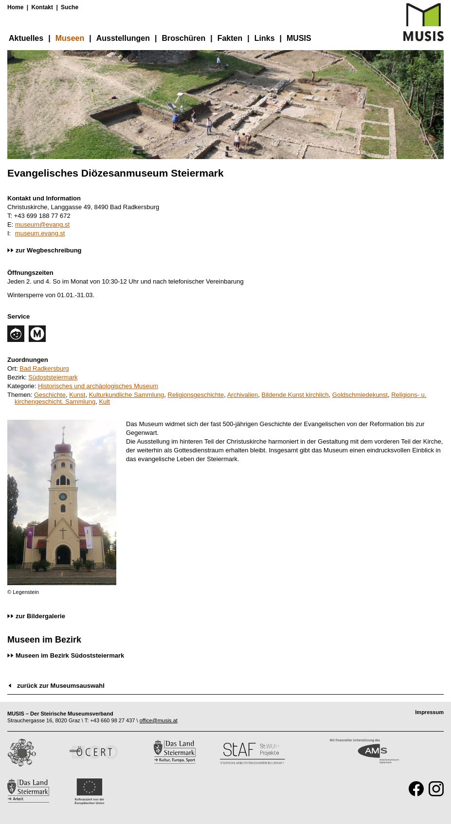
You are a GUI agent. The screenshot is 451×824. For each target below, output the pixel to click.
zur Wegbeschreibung (49, 250)
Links (264, 38)
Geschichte (50, 394)
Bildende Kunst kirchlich (295, 394)
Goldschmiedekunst (360, 394)
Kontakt (42, 7)
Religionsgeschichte (196, 394)
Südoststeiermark (52, 377)
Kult (104, 401)
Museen (70, 38)
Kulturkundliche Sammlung (126, 394)
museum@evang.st (42, 224)
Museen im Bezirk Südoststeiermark (70, 655)
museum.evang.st (40, 233)
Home (15, 7)
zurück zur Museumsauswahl (61, 685)
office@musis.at (159, 720)
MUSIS (299, 38)
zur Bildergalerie (40, 616)
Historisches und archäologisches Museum (98, 386)
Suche (69, 7)
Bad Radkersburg (44, 368)
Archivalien (242, 394)
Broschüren (183, 38)
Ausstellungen (123, 38)
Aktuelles (26, 38)
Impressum (429, 712)
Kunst (77, 394)
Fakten (230, 38)
